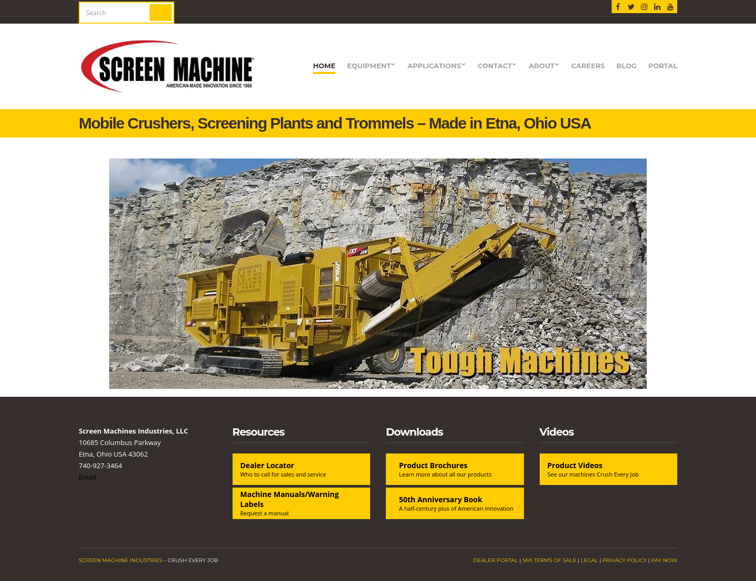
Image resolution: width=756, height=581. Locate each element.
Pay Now (664, 560)
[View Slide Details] (378, 274)
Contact (495, 65)
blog (626, 65)
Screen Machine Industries (120, 560)
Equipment (369, 65)
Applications (434, 65)
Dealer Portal (495, 560)
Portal (662, 65)
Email (87, 477)
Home (324, 65)
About (541, 65)
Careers (588, 65)
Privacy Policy (624, 560)
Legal (589, 560)
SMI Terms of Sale (549, 560)
